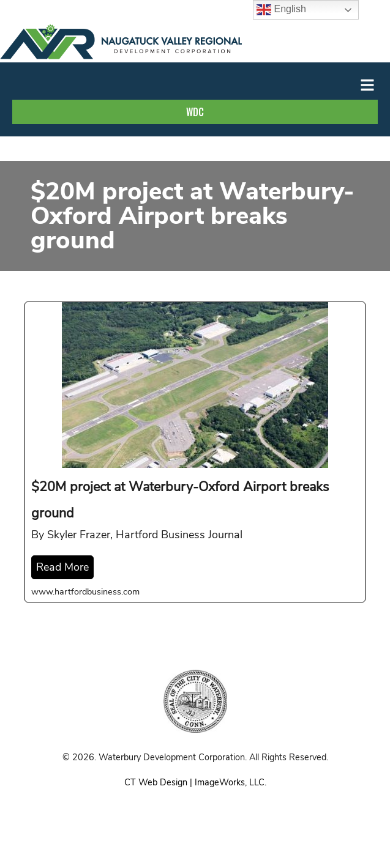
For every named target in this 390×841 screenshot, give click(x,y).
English (281, 9)
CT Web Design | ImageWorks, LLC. (195, 782)
